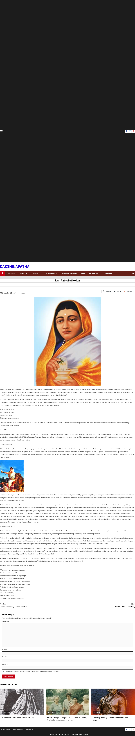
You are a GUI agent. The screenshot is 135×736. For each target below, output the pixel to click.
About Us (11, 273)
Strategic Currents (69, 273)
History (22, 273)
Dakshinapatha (15, 266)
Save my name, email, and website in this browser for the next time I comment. (32, 671)
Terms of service (17, 730)
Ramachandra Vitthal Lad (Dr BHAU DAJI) (18, 718)
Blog (83, 273)
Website (5, 664)
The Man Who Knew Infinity (101, 605)
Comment (6, 621)
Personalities (49, 273)
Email (4, 657)
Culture (35, 273)
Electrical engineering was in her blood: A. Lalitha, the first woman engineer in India (67, 719)
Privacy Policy (5, 730)
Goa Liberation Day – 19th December (34, 605)
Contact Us (109, 273)
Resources (93, 273)
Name (5, 649)
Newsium (74, 734)
